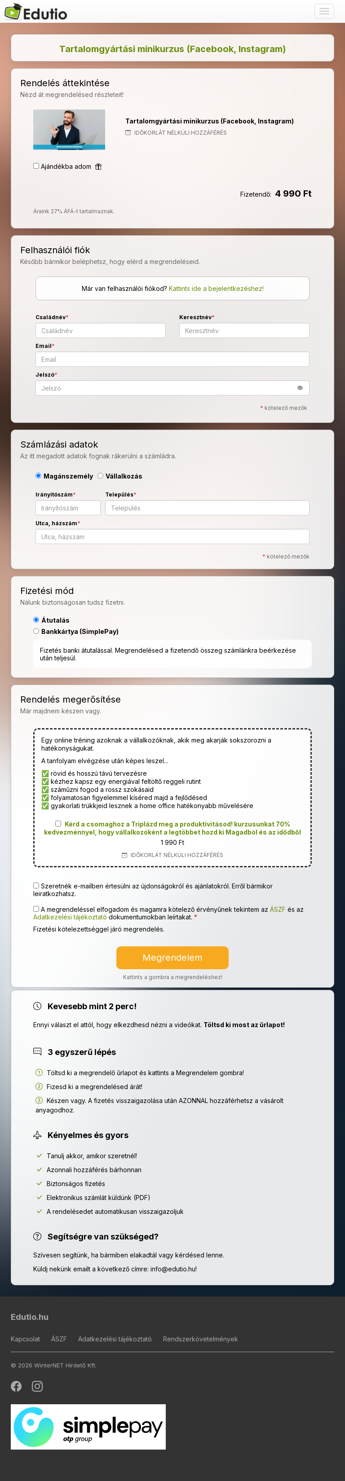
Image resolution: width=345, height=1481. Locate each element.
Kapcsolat (25, 1339)
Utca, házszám (56, 523)
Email (43, 346)
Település (119, 494)
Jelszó (44, 374)
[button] (303, 387)
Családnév (50, 317)
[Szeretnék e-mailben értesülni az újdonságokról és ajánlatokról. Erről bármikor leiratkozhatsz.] (36, 885)
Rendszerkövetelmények (200, 1339)
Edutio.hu (30, 1317)
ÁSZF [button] (278, 909)
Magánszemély (64, 476)
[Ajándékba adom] (36, 166)
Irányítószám (54, 494)
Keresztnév (195, 317)
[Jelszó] (172, 388)
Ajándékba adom (71, 166)
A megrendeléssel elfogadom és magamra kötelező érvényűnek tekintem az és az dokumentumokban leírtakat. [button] (168, 913)
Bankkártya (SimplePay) (76, 631)
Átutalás (51, 620)
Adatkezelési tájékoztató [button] (70, 917)
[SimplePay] (88, 1426)
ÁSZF (59, 1339)
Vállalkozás (119, 476)
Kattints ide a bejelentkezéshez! (216, 288)
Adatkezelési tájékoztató (115, 1339)
